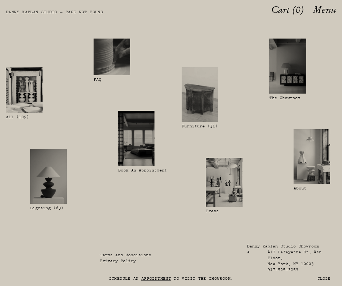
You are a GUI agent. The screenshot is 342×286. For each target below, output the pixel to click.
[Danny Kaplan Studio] (9, 10)
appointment (156, 278)
